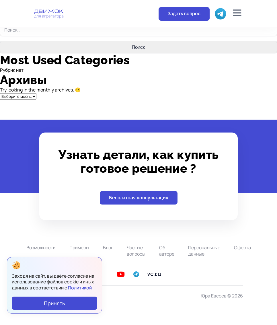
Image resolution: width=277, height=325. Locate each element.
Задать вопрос (184, 13)
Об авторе (166, 250)
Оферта (242, 247)
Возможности (41, 247)
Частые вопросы (136, 250)
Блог (108, 247)
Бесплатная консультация (138, 198)
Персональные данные (204, 250)
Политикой (80, 288)
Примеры (79, 247)
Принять (54, 303)
